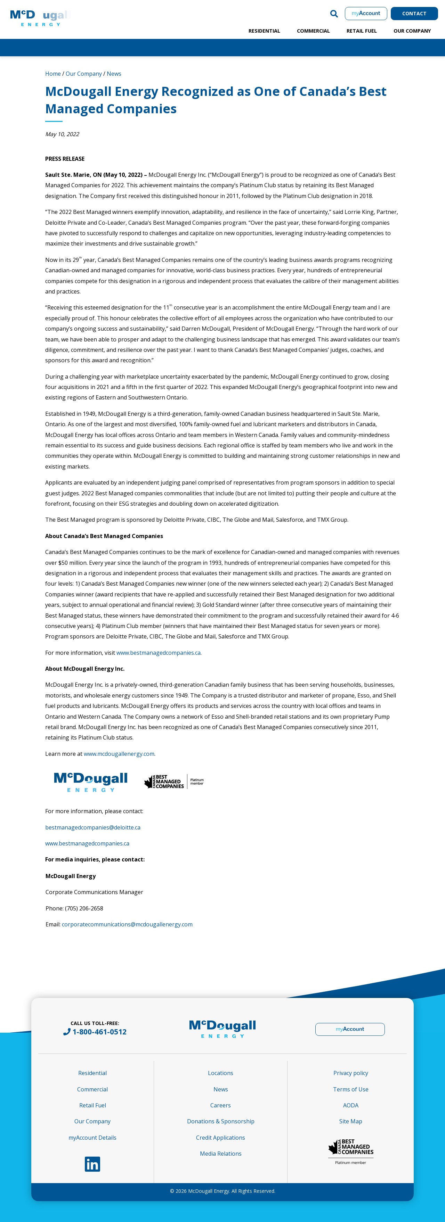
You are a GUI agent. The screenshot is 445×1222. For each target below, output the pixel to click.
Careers (220, 1105)
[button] (334, 13)
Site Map (350, 1121)
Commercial (313, 30)
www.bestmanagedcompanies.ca (158, 653)
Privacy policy (350, 1073)
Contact (414, 13)
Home (53, 73)
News (114, 73)
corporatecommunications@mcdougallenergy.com (127, 924)
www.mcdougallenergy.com (119, 754)
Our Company (412, 30)
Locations (220, 1073)
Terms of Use (351, 1089)
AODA (350, 1105)
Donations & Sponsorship (220, 1121)
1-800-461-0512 (99, 1032)
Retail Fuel (362, 30)
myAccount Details (92, 1137)
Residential (264, 30)
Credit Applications (220, 1137)
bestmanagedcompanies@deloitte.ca (92, 827)
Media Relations (221, 1153)
